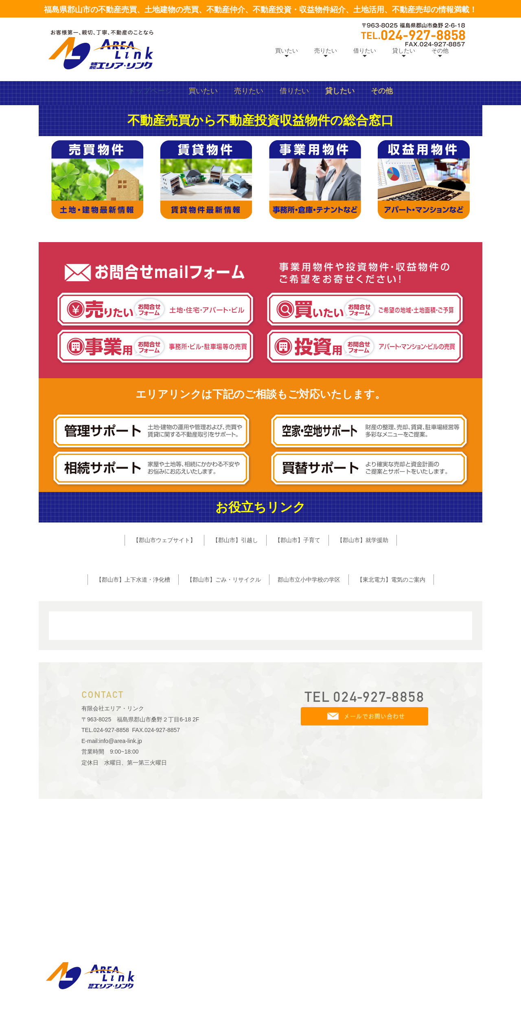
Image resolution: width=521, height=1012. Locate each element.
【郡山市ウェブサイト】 (164, 688)
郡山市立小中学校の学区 (309, 727)
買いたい (286, 50)
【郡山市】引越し (235, 688)
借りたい (364, 50)
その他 (440, 50)
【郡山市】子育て (297, 688)
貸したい (403, 50)
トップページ (150, 239)
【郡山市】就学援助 (362, 688)
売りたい (325, 50)
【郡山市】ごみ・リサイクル (224, 727)
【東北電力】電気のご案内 (391, 727)
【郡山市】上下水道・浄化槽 (133, 727)
